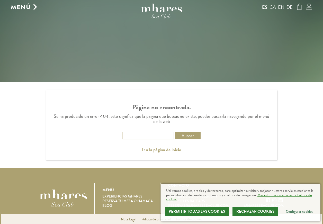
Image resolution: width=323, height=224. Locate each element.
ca (273, 7)
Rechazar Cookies (255, 211)
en (281, 7)
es (264, 7)
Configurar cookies (299, 211)
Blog (107, 205)
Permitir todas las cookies (197, 211)
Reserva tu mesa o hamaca (127, 200)
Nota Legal (128, 219)
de (289, 7)
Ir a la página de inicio (161, 149)
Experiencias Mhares (122, 196)
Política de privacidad (156, 219)
